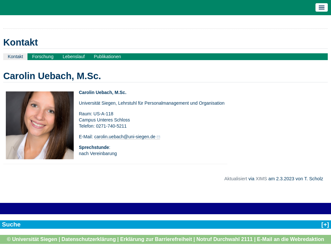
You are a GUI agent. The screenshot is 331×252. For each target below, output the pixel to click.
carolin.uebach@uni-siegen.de (124, 136)
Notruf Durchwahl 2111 (224, 239)
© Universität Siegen (32, 239)
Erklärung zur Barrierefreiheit (156, 239)
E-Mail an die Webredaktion (290, 239)
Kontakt (15, 56)
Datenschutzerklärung (88, 239)
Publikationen (107, 56)
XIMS (261, 178)
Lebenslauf (74, 56)
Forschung (42, 56)
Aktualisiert (235, 178)
